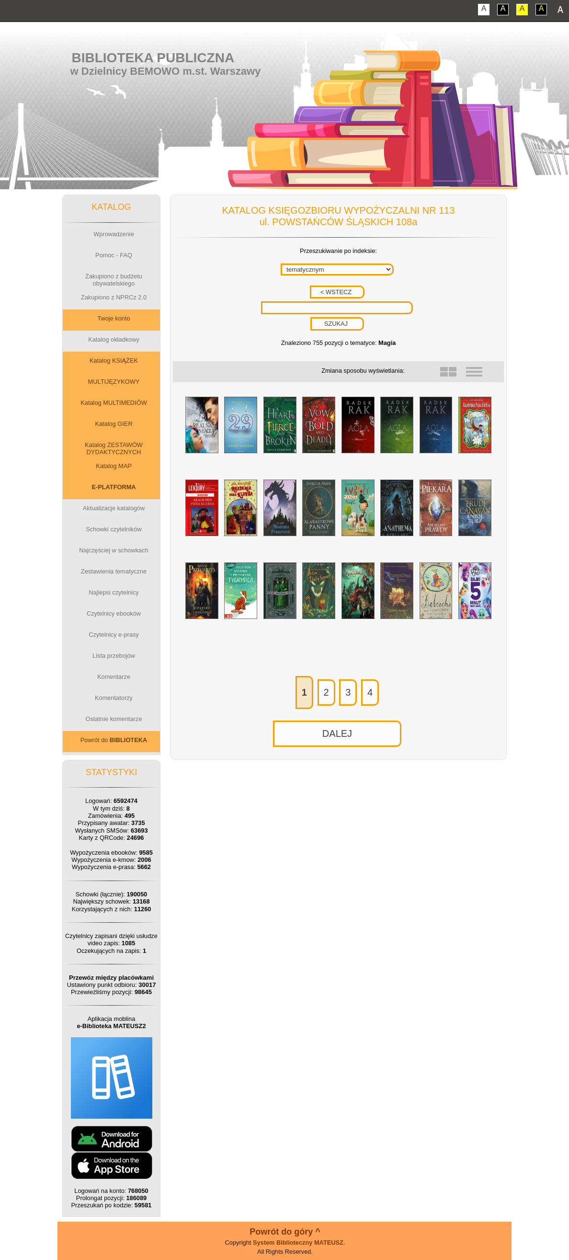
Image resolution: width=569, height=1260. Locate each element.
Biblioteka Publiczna (153, 57)
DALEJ (337, 733)
